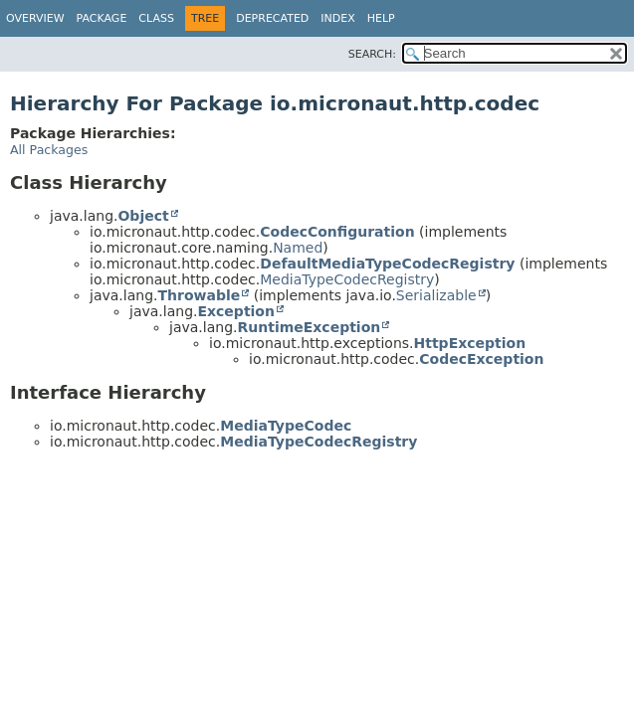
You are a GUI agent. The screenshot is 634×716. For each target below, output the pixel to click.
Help (381, 18)
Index (337, 18)
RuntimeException (308, 327)
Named (297, 248)
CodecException (481, 359)
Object (142, 216)
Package (102, 18)
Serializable (436, 295)
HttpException (470, 343)
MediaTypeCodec (285, 426)
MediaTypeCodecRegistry (347, 279)
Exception (236, 311)
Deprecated (272, 18)
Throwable (198, 295)
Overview (35, 18)
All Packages (49, 149)
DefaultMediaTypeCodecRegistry (387, 263)
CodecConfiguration (337, 232)
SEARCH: (372, 54)
